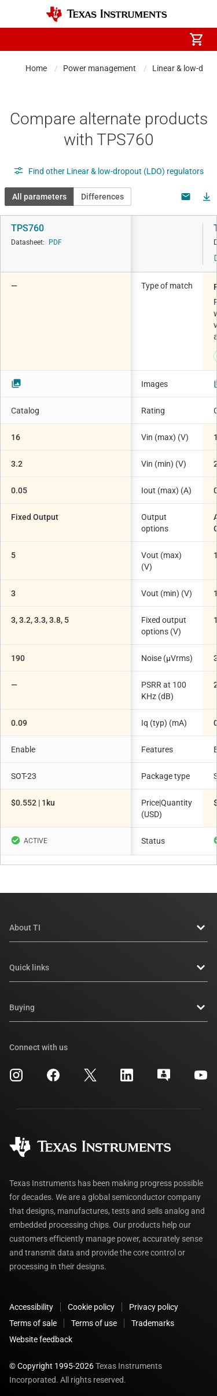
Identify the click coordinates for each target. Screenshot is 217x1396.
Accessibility (31, 1297)
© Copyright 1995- (51, 1356)
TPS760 (27, 228)
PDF (55, 242)
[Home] (106, 14)
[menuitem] (99, 39)
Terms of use (94, 1314)
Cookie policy (91, 1297)
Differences (102, 196)
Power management (99, 68)
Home (36, 68)
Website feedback (40, 1330)
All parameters (39, 196)
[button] (21, 39)
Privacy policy (153, 1297)
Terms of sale (33, 1314)
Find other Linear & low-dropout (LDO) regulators (108, 171)
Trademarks (152, 1314)
